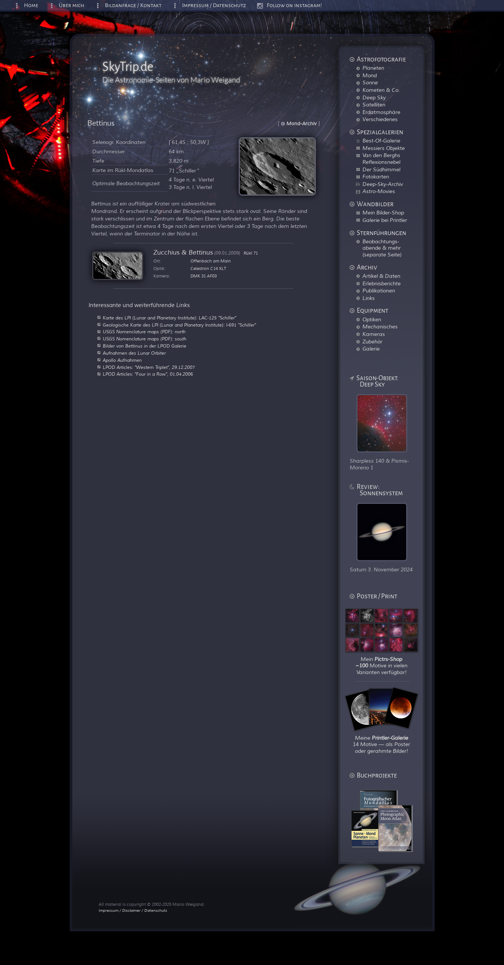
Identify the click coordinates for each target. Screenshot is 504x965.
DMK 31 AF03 (203, 276)
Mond (369, 75)
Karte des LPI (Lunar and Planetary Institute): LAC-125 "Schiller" (169, 318)
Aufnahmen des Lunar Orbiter (134, 353)
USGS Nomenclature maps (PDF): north (144, 332)
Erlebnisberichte (381, 283)
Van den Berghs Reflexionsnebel (381, 158)
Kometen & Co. (381, 90)
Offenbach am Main (210, 261)
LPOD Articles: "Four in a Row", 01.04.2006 (148, 374)
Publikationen (378, 290)
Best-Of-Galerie (381, 140)
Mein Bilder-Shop (383, 212)
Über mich (71, 5)
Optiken (371, 319)
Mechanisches (380, 326)
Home (31, 5)
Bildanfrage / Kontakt (133, 5)
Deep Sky (374, 97)
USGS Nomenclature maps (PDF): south (144, 339)
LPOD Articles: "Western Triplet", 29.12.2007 (149, 367)
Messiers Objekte (383, 148)
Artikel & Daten (381, 276)
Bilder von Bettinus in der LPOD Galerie (144, 346)
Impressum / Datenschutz (214, 5)
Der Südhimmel (381, 169)
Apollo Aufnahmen (122, 360)
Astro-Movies (378, 191)
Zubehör (372, 341)
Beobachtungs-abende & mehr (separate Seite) (381, 248)
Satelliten (373, 104)
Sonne (370, 82)
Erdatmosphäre (381, 112)
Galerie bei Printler (384, 220)
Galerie (371, 348)
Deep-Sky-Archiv (382, 184)
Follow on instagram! (294, 5)
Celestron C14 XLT (208, 268)
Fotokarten (375, 176)
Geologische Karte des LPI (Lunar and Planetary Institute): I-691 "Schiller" (179, 325)
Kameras (373, 334)
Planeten (373, 67)
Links (368, 298)
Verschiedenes (380, 119)
